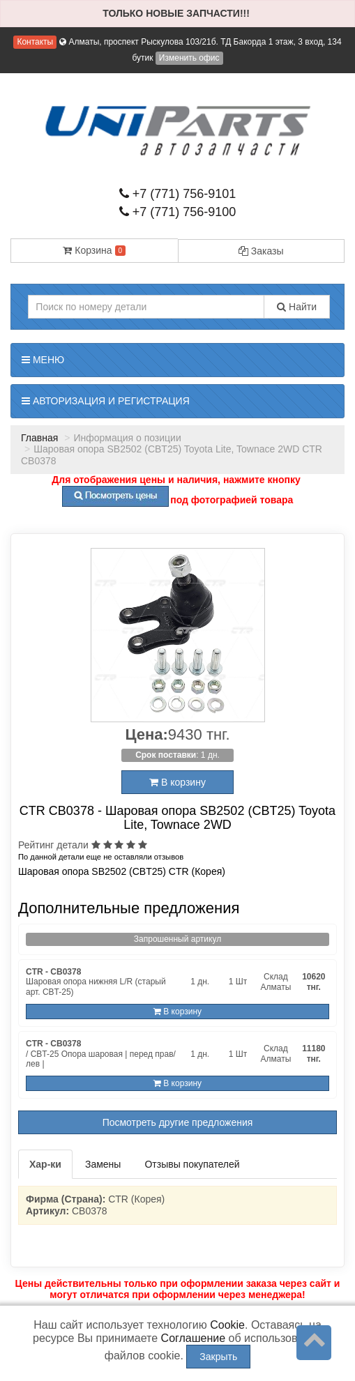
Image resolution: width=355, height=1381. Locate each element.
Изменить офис (189, 58)
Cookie (227, 1325)
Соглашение (193, 1338)
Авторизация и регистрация (106, 400)
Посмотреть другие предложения (178, 1122)
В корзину (177, 782)
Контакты (35, 42)
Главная (39, 437)
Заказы (261, 251)
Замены (103, 1164)
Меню (43, 359)
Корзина (94, 250)
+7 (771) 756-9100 (177, 212)
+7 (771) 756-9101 (177, 194)
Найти (297, 306)
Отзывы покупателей (191, 1164)
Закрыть (218, 1356)
